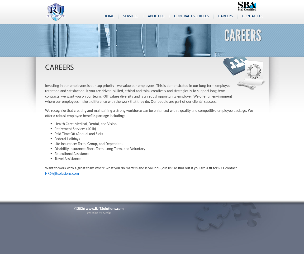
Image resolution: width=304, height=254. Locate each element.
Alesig (107, 213)
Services (130, 16)
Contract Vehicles (191, 16)
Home (109, 16)
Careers (225, 16)
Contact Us (252, 16)
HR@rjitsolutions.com (62, 173)
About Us (156, 16)
